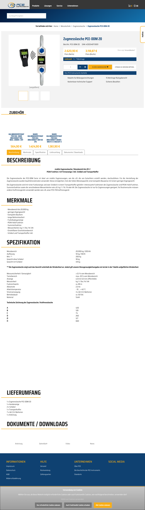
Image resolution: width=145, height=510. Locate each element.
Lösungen (48, 5)
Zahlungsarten (45, 474)
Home (56, 26)
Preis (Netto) (69, 54)
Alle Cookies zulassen (103, 505)
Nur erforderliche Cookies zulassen (48, 505)
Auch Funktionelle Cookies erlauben (78, 505)
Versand (43, 466)
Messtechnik (66, 26)
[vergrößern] (34, 62)
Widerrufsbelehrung (13, 478)
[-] (80, 67)
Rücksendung (45, 470)
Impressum (10, 466)
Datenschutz (10, 470)
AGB (7, 474)
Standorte (78, 474)
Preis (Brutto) (91, 54)
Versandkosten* (130, 50)
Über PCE (77, 466)
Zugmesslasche (79, 26)
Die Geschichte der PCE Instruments (87, 470)
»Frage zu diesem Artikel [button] (124, 67)
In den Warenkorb (100, 67)
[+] (85, 67)
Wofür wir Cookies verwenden (72, 499)
